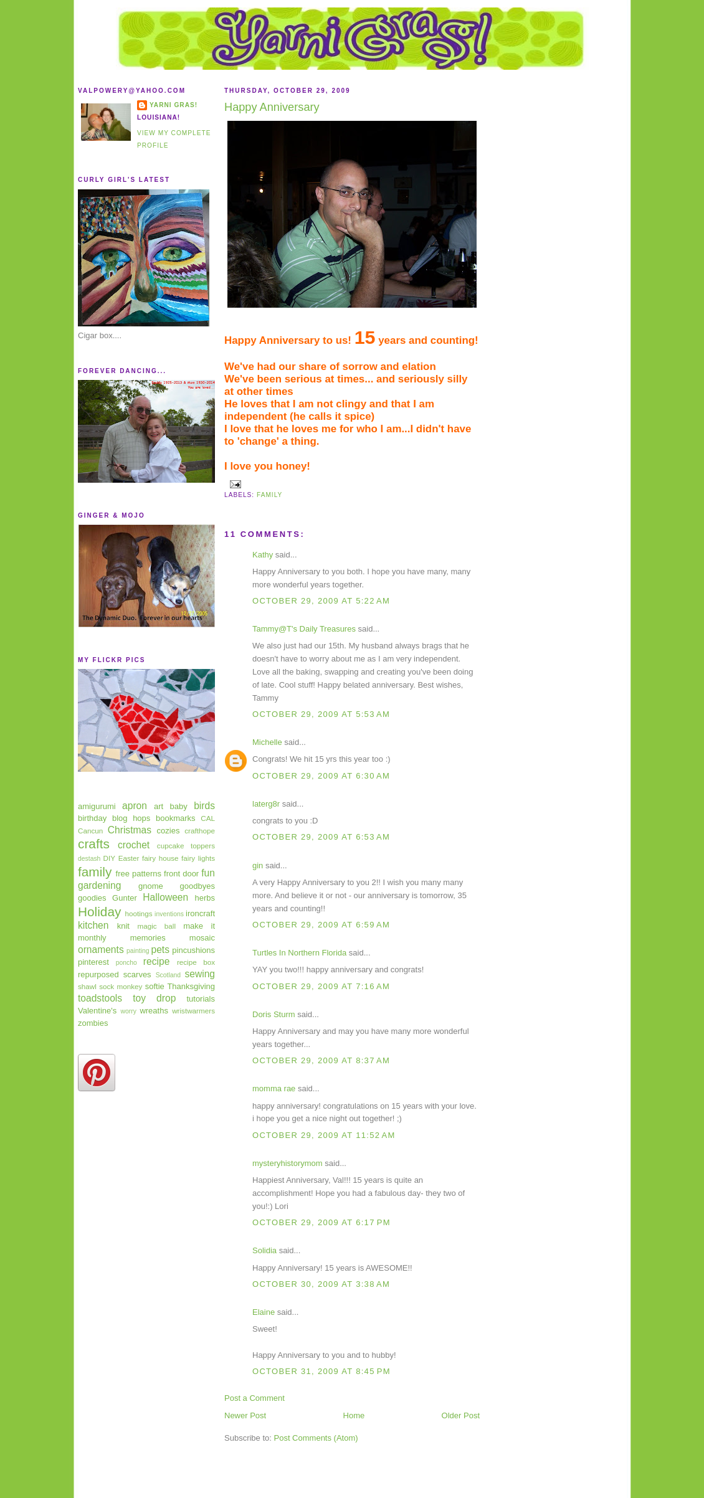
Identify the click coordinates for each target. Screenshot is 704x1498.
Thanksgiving (191, 986)
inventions (169, 914)
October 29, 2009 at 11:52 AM (324, 1135)
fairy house (160, 858)
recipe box (196, 962)
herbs (204, 898)
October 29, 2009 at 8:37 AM (321, 1060)
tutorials (200, 998)
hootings (138, 913)
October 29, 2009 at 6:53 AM (321, 836)
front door (181, 873)
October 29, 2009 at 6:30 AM (321, 775)
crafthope (199, 831)
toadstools (100, 998)
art (158, 806)
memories (148, 937)
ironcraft (200, 913)
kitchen (93, 925)
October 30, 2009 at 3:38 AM (321, 1284)
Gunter (124, 898)
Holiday (99, 911)
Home (354, 1415)
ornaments (101, 949)
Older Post (461, 1415)
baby (179, 806)
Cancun (90, 831)
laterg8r (266, 803)
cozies (168, 830)
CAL (208, 818)
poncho (126, 962)
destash (89, 858)
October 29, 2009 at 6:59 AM (321, 924)
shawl (87, 986)
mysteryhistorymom (287, 1163)
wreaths (154, 1010)
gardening (99, 885)
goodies (92, 898)
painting (137, 950)
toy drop (154, 998)
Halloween (165, 897)
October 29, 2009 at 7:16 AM (321, 986)
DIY (109, 858)
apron (134, 805)
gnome (150, 886)
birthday (92, 818)
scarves (137, 974)
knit (123, 926)
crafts (94, 844)
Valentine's (97, 1010)
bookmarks (176, 818)
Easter (129, 858)
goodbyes (197, 886)
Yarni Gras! (173, 105)
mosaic (202, 937)
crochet (134, 845)
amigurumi (97, 806)
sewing (199, 974)
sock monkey (120, 986)
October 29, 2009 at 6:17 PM (321, 1222)
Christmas (129, 830)
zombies (93, 1023)
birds (204, 805)
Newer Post (245, 1415)
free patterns (138, 873)
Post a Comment (254, 1398)
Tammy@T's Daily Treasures (304, 628)
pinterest (93, 962)
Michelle (267, 742)
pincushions (193, 950)
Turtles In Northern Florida (299, 952)
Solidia (264, 1250)
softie (154, 986)
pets (160, 949)
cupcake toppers (186, 845)
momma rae (273, 1088)
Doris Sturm (273, 1014)
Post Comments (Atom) (316, 1438)
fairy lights (198, 858)
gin (257, 865)
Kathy (262, 554)
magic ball (156, 926)
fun (208, 873)
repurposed (98, 974)
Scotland (168, 975)
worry (128, 1011)
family (95, 872)
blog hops (131, 818)
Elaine (263, 1312)
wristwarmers (193, 1011)
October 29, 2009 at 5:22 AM (321, 600)
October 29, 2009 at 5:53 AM (321, 714)
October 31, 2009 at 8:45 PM (321, 1371)
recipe (156, 961)
